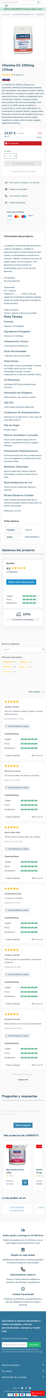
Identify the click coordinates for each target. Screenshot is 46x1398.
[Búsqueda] (21, 2)
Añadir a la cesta (23, 163)
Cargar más (23, 1079)
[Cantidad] (10, 156)
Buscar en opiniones (11, 644)
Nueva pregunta (23, 1125)
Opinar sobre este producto (21, 582)
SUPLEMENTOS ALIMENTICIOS (17, 1209)
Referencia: (8, 510)
